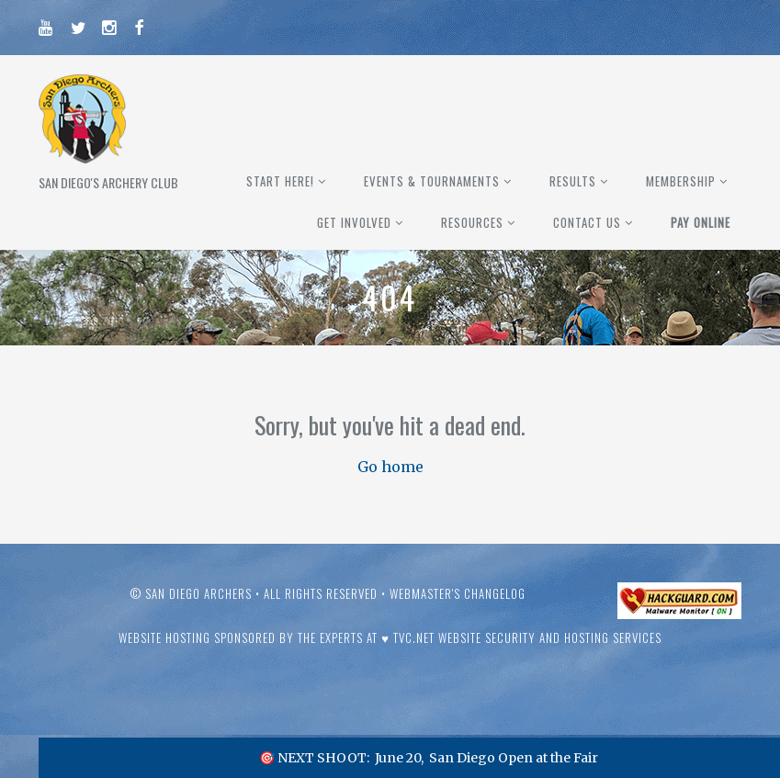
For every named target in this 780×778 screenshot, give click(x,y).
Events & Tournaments (432, 181)
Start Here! (280, 181)
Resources (472, 222)
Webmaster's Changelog (458, 593)
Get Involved (354, 222)
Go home (390, 466)
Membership (681, 181)
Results (572, 181)
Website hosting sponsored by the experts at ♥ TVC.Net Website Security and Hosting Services (390, 637)
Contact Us (587, 222)
